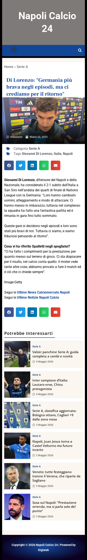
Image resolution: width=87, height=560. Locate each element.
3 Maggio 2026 (42, 425)
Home (8, 67)
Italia (57, 154)
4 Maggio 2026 (42, 362)
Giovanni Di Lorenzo (37, 154)
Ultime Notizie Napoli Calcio (38, 297)
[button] (13, 49)
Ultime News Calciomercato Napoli (43, 292)
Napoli (68, 154)
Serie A (22, 67)
